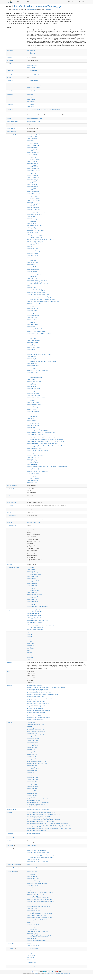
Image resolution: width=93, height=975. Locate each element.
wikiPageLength (11, 128)
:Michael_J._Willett (33, 402)
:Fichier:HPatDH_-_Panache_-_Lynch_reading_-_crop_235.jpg (42, 443)
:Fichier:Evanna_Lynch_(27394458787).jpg (38, 430)
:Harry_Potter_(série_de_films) (35, 85)
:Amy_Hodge (31, 414)
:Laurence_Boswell (33, 411)
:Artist (29, 639)
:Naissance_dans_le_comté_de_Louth (37, 234)
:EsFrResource (31, 957)
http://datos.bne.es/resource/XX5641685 (36, 804)
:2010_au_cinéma (32, 150)
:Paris (30, 352)
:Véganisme (31, 386)
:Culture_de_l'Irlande (33, 880)
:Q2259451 (31, 101)
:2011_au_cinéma (32, 154)
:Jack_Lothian (32, 138)
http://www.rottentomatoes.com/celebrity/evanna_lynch (39, 692)
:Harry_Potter (31, 287)
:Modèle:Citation (32, 576)
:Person (29, 634)
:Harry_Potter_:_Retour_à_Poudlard (36, 290)
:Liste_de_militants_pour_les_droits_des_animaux (39, 913)
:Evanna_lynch (32, 867)
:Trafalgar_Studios (32, 473)
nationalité (10, 509)
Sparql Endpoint (83, 1)
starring (10, 848)
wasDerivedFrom (11, 809)
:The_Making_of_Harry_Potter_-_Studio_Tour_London (40, 935)
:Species (29, 659)
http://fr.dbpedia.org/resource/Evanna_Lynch (39, 6)
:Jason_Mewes (32, 322)
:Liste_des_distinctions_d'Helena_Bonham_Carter (39, 917)
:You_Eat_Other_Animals (34, 475)
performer (10, 845)
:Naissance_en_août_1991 (34, 235)
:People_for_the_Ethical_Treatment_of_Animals (39, 354)
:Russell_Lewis (32, 136)
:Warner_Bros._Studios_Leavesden (36, 940)
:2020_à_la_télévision (33, 193)
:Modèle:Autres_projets (34, 574)
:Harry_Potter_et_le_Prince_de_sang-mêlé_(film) (39, 297)
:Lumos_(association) (33, 340)
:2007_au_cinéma (32, 143)
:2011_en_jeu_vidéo (33, 156)
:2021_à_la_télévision (33, 198)
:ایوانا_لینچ (31, 749)
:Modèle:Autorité (32, 572)
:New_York (31, 351)
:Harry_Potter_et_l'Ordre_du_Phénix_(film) (38, 294)
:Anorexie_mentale (33, 207)
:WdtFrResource (31, 962)
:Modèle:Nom (31, 603)
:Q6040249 (31, 52)
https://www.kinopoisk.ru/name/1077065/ (36, 706)
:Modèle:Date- (32, 578)
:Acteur (30, 94)
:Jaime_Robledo (32, 452)
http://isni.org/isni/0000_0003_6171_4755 (36, 685)
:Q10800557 (31, 99)
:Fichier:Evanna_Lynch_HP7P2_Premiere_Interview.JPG (41, 437)
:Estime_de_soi (32, 278)
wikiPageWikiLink (11, 134)
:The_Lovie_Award (33, 469)
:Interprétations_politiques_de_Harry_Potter (38, 906)
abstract (9, 29)
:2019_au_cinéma (32, 184)
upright (9, 564)
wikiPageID (10, 124)
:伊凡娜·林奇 (31, 797)
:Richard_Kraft (32, 460)
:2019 (30, 182)
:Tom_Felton (31, 384)
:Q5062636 (31, 50)
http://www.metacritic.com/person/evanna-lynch (37, 689)
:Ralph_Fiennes (32, 927)
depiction (9, 812)
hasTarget (10, 952)
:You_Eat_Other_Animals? (34, 476)
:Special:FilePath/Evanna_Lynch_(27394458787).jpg (41, 812)
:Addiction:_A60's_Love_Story (35, 413)
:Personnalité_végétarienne (35, 243)
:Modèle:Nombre (32, 585)
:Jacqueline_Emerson (33, 910)
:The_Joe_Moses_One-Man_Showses (37, 468)
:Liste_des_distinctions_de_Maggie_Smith (38, 919)
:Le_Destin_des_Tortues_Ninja (35, 328)
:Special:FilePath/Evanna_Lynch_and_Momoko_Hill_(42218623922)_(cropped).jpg (47, 823)
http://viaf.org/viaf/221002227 (33, 800)
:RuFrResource (31, 959)
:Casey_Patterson (32, 406)
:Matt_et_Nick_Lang (33, 457)
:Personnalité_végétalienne (35, 241)
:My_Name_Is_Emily (33, 87)
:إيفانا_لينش (31, 728)
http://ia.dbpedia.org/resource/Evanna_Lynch (37, 763)
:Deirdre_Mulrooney (33, 423)
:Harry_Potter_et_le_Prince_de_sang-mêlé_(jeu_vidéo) (41, 299)
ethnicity (9, 74)
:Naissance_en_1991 (33, 926)
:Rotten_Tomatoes (32, 365)
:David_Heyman (32, 257)
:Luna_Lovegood (32, 342)
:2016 (30, 172)
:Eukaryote (30, 657)
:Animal (29, 655)
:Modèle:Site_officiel (33, 590)
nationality (10, 90)
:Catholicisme (31, 223)
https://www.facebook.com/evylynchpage (36, 701)
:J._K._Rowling (32, 319)
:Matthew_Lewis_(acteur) (34, 398)
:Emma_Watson (32, 271)
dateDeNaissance (12, 485)
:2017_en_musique (33, 177)
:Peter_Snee (31, 459)
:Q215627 (30, 645)
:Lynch (30, 864)
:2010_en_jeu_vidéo (33, 152)
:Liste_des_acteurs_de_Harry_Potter (37, 915)
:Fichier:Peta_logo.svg (33, 446)
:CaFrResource (31, 955)
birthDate (9, 57)
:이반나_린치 (32, 772)
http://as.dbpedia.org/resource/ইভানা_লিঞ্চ (36, 731)
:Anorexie (31, 205)
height (9, 77)
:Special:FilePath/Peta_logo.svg (36, 830)
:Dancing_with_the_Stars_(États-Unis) (37, 883)
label (8, 671)
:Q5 (29, 650)
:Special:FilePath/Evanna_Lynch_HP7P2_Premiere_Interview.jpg (43, 819)
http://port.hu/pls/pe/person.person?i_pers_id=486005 (38, 717)
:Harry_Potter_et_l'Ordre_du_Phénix (36, 292)
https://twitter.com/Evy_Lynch (33, 699)
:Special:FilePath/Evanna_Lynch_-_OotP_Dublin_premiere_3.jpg (43, 814)
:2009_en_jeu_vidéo (33, 149)
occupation (10, 94)
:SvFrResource (31, 952)
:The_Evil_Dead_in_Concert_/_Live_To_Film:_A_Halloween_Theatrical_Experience (47, 466)
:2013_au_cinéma (32, 161)
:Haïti (30, 305)
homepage (10, 833)
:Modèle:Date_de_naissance (35, 580)
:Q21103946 (31, 67)
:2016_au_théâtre (32, 173)
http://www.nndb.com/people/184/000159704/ (37, 691)
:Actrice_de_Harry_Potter (34, 225)
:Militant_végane (32, 232)
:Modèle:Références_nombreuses (36, 604)
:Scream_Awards (32, 375)
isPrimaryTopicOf (11, 837)
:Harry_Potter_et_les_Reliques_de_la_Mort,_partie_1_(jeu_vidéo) (43, 301)
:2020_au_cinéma (32, 189)
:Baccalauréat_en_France (34, 214)
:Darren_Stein (32, 421)
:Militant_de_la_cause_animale (35, 230)
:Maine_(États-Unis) (33, 393)
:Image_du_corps (32, 308)
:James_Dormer (32, 391)
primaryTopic (11, 966)
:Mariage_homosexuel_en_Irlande (36, 397)
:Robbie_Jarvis (32, 363)
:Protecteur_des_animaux (34, 134)
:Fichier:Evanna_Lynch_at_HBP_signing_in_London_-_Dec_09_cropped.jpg (45, 441)
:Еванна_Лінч (32, 793)
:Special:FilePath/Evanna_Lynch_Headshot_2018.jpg (41, 821)
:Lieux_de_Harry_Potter (34, 911)
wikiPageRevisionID (12, 131)
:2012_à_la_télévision (33, 159)
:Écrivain (30, 106)
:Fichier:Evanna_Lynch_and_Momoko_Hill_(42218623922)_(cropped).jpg (45, 439)
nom (9, 512)
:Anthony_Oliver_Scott (33, 209)
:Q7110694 (31, 53)
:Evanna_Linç (32, 733)
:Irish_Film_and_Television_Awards (36, 313)
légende (10, 505)
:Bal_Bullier (31, 216)
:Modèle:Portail (32, 588)
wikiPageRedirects (12, 867)
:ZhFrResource (31, 960)
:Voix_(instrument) (32, 80)
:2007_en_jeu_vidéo (33, 145)
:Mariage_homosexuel (33, 395)
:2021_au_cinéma (32, 195)
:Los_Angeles (31, 338)
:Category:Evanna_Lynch (36, 724)
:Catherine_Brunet (32, 878)
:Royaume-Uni (32, 367)
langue (9, 499)
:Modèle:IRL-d (32, 599)
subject (9, 609)
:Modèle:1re (31, 569)
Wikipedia (36, 973)
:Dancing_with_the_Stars (34, 251)
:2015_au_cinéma (32, 166)
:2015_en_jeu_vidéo (33, 168)
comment (9, 662)
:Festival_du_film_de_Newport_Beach (37, 280)
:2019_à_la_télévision (33, 188)
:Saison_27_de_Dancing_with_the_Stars (37, 370)
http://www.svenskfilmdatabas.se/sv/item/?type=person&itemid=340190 (42, 694)
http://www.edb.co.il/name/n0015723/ (35, 719)
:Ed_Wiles (31, 427)
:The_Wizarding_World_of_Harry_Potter (37, 936)
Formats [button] (30, 1)
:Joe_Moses (31, 409)
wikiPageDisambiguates (14, 864)
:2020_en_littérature (33, 191)
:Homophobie (31, 306)
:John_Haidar (31, 453)
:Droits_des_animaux (33, 266)
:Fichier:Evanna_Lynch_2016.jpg (36, 436)
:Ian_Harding (31, 904)
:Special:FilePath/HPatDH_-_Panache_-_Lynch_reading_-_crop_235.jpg (45, 826)
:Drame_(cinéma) (32, 262)
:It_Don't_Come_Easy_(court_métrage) (37, 450)
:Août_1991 (31, 211)
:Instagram (31, 312)
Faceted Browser (72, 1)
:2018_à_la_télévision (33, 180)
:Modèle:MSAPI (32, 583)
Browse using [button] (21, 1)
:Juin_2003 (31, 326)
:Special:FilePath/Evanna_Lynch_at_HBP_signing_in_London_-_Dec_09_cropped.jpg (48, 825)
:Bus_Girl (31, 418)
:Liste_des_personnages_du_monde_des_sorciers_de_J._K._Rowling (44, 335)
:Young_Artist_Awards (33, 388)
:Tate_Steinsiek (32, 464)
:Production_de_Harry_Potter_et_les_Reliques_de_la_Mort (41, 361)
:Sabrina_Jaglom (32, 462)
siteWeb (10, 522)
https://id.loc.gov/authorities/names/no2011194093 (38, 802)
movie (9, 84)
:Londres (30, 336)
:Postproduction (32, 359)
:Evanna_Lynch (31, 722)
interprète (11, 948)
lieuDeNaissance (12, 502)
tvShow (9, 118)
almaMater (10, 50)
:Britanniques (31, 221)
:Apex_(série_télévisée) (34, 407)
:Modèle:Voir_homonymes (34, 594)
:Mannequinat (31, 97)
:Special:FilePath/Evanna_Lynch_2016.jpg (38, 817)
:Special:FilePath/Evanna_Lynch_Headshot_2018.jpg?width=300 (43, 109)
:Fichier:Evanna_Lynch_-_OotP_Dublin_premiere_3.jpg (41, 432)
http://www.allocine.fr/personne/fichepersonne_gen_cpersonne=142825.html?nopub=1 (46, 687)
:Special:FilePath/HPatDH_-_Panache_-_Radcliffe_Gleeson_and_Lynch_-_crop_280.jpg (49, 828)
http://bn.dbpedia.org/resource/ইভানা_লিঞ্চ (36, 735)
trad (9, 529)
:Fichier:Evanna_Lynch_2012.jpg (36, 434)
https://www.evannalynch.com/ (33, 121)
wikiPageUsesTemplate (13, 567)
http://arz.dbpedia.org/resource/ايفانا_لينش (36, 729)
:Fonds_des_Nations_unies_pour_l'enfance (38, 283)
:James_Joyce (32, 320)
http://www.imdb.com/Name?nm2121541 (36, 712)
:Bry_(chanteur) (32, 416)
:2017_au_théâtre (32, 175)
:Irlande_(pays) (32, 65)
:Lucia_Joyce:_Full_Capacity (35, 455)
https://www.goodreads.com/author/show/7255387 (38, 703)
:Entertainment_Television (34, 274)
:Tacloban (31, 379)
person (15, 9)
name (9, 840)
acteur (10, 943)
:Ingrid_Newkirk (32, 310)
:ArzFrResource (31, 953)
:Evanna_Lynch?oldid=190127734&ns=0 (38, 809)
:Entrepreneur (32, 276)
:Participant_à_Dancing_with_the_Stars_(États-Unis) (40, 239)
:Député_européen (33, 269)
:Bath (30, 218)
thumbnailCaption (11, 113)
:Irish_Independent (33, 315)
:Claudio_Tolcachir (33, 478)
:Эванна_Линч (32, 770)
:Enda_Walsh (31, 273)
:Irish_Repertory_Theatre (34, 448)
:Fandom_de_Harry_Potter (34, 888)
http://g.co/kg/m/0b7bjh (32, 805)
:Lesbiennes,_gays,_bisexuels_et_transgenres (39, 333)
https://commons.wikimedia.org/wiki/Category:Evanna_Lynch (40, 698)
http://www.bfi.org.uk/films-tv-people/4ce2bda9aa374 (38, 710)
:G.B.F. (30, 84)
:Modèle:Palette (32, 587)
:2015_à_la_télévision (33, 170)
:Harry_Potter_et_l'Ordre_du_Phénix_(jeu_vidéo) (39, 296)
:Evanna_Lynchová (33, 738)
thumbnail (9, 109)
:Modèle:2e (31, 571)
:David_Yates (31, 258)
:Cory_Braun (31, 420)
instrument (10, 80)
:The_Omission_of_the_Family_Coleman (37, 471)
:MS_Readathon (32, 344)
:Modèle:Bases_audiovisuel (35, 596)
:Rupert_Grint (31, 368)
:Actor (29, 638)
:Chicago (30, 246)
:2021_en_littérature (33, 196)
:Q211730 (30, 726)
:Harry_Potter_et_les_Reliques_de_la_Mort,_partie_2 (40, 857)
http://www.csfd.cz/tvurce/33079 (34, 715)
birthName (10, 60)
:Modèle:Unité (32, 592)
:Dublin (30, 267)
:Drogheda (31, 264)
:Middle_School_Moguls (34, 404)
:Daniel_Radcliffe (32, 253)
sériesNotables (11, 525)
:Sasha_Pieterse (32, 372)
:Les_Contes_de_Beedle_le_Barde (36, 331)
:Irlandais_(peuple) (33, 74)
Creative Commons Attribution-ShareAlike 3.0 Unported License (58, 973)
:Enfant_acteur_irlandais (34, 228)
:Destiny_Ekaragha (33, 425)
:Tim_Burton (31, 383)
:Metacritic (31, 400)
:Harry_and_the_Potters (34, 303)
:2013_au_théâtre (32, 163)
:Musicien (31, 345)
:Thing (29, 632)
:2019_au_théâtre (32, 186)
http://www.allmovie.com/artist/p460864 (35, 708)
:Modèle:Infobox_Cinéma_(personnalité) (37, 606)
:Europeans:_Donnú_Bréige (35, 429)
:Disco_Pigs (31, 260)
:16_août (30, 140)
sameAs (9, 722)
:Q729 (29, 652)
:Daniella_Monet (32, 255)
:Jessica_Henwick (32, 324)
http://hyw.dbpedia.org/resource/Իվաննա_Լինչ (37, 798)
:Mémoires (31, 349)
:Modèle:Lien (31, 581)
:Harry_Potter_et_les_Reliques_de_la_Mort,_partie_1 (40, 855)
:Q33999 (30, 646)
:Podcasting (31, 358)
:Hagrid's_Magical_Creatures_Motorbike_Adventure (40, 892)
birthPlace (10, 63)
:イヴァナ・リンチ (33, 768)
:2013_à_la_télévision (33, 165)
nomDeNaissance (12, 515)
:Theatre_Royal (32, 482)
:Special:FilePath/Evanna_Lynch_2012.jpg (38, 816)
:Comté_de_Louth (32, 63)
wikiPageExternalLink (12, 121)
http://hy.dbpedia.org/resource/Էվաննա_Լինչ (37, 761)
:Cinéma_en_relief (32, 248)
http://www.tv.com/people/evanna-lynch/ (35, 696)
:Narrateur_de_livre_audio (34, 237)
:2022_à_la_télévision (33, 200)
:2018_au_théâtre (32, 179)
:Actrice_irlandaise (33, 227)
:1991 (30, 141)
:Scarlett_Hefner (32, 374)
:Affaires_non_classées (34, 204)
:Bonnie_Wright (32, 219)
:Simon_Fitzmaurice (33, 480)
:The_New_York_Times (34, 381)
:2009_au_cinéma (32, 147)
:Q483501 (30, 648)
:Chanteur (31, 96)
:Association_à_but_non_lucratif (36, 212)
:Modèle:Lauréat (32, 601)
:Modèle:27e (31, 597)
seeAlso (9, 685)
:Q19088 (30, 643)
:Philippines (31, 356)
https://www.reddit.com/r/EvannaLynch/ (35, 714)
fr (8, 495)
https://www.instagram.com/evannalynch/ (36, 705)
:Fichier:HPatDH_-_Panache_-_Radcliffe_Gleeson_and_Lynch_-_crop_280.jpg (46, 445)
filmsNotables (11, 488)
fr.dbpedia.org (48, 9)
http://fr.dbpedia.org (31, 9)
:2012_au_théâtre (32, 157)
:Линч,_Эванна (32, 784)
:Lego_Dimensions (33, 329)
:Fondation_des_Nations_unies (35, 281)
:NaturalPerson (31, 654)
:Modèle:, (31, 567)
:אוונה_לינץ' (31, 756)
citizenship (10, 70)
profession (10, 104)
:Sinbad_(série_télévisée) (34, 118)
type (8, 632)
